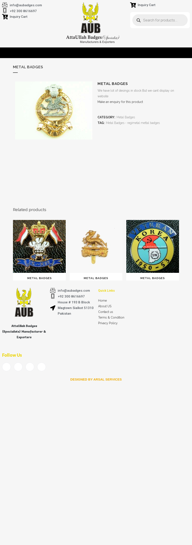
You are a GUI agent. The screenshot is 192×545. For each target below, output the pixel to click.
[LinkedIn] (30, 367)
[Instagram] (41, 367)
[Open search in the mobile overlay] (160, 20)
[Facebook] (6, 367)
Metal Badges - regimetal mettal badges (133, 123)
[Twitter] (18, 367)
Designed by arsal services (96, 379)
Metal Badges (126, 117)
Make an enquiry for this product (120, 102)
